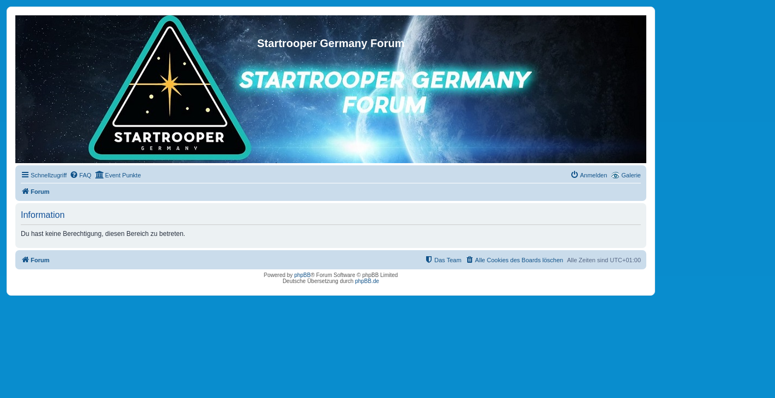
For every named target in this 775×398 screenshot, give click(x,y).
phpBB (302, 275)
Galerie (631, 175)
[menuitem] (80, 175)
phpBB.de (367, 281)
